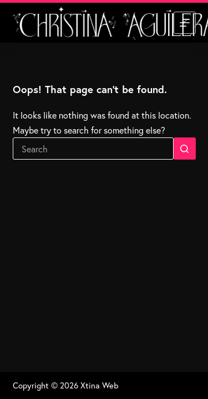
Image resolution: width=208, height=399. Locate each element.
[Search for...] (93, 148)
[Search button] (185, 148)
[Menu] (185, 23)
